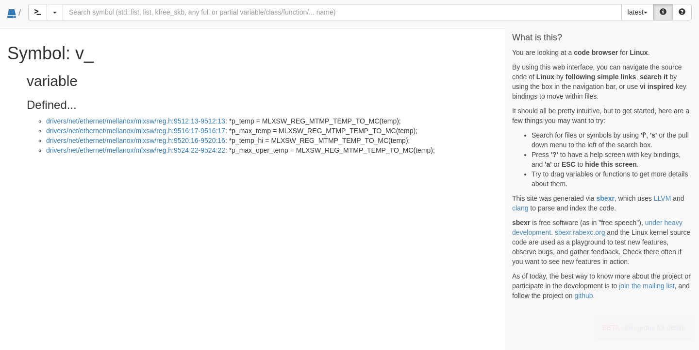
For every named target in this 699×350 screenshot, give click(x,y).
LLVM (662, 198)
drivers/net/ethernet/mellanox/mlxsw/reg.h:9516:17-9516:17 (135, 131)
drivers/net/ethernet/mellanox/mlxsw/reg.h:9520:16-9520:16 (135, 140)
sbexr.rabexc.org (580, 232)
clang (520, 208)
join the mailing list (646, 286)
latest (638, 12)
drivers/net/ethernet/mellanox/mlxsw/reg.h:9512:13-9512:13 (135, 121)
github (583, 295)
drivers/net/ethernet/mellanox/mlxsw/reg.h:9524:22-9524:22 (135, 150)
